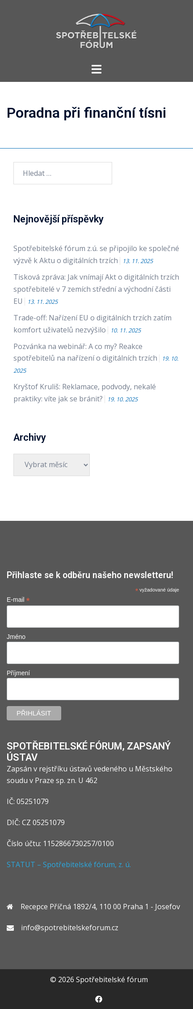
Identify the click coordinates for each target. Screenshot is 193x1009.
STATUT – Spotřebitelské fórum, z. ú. (69, 864)
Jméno (16, 636)
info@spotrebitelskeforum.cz (69, 927)
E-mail (18, 600)
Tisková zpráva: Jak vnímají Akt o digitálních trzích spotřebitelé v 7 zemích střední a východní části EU (96, 289)
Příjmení (18, 673)
